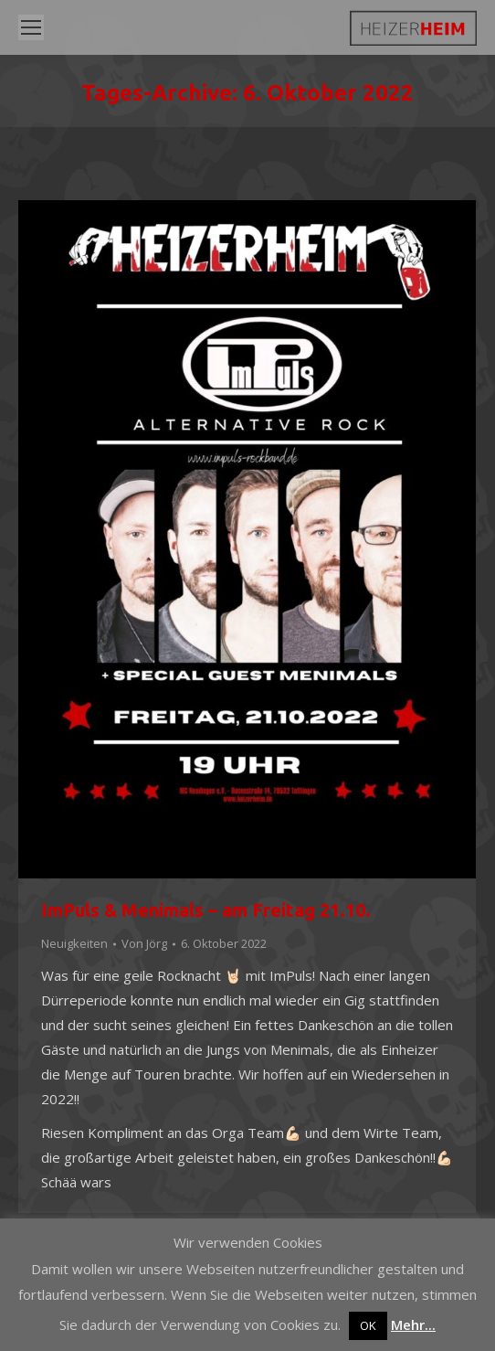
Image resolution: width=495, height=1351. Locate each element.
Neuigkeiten (74, 943)
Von (144, 943)
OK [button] (368, 1325)
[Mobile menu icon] (31, 27)
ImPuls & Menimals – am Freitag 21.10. (206, 909)
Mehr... (413, 1324)
